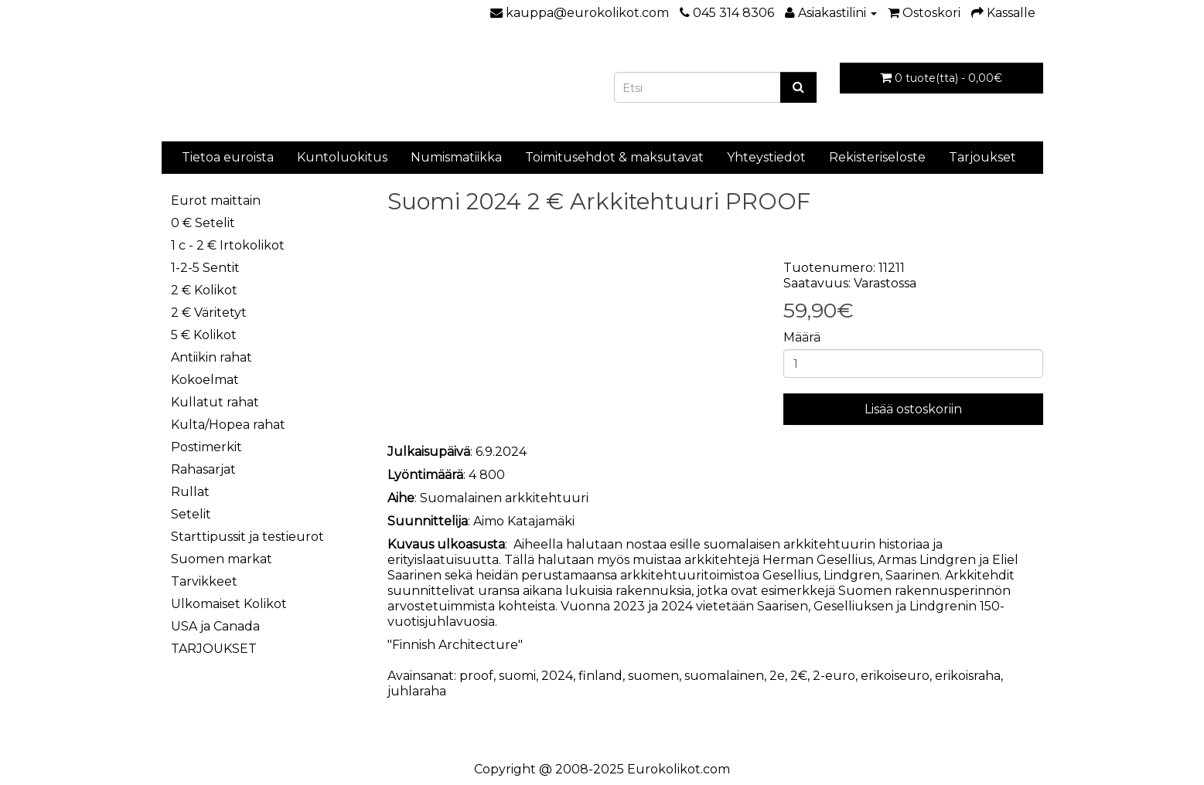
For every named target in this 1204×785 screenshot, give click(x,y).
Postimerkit (206, 447)
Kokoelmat (205, 379)
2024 (557, 675)
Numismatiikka (456, 157)
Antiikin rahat (211, 357)
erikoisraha (968, 675)
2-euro (834, 675)
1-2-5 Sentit (205, 267)
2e (777, 675)
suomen (653, 675)
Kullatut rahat (215, 402)
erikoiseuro (895, 675)
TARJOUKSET (214, 648)
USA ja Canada (215, 626)
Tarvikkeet (204, 581)
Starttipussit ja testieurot (247, 536)
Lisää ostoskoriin (913, 409)
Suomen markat (221, 559)
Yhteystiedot (766, 157)
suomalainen (724, 675)
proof (476, 675)
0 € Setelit (203, 223)
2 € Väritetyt (209, 312)
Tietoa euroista (228, 157)
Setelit (191, 514)
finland (600, 675)
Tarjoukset (982, 157)
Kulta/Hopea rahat (228, 424)
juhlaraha (416, 691)
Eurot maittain (216, 200)
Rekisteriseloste (877, 157)
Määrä (801, 337)
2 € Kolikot (204, 290)
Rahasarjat (203, 469)
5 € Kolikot (204, 335)
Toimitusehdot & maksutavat (614, 157)
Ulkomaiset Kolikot (229, 603)
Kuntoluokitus (342, 157)
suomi (517, 675)
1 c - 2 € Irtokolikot (228, 245)
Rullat (190, 491)
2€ (798, 675)
